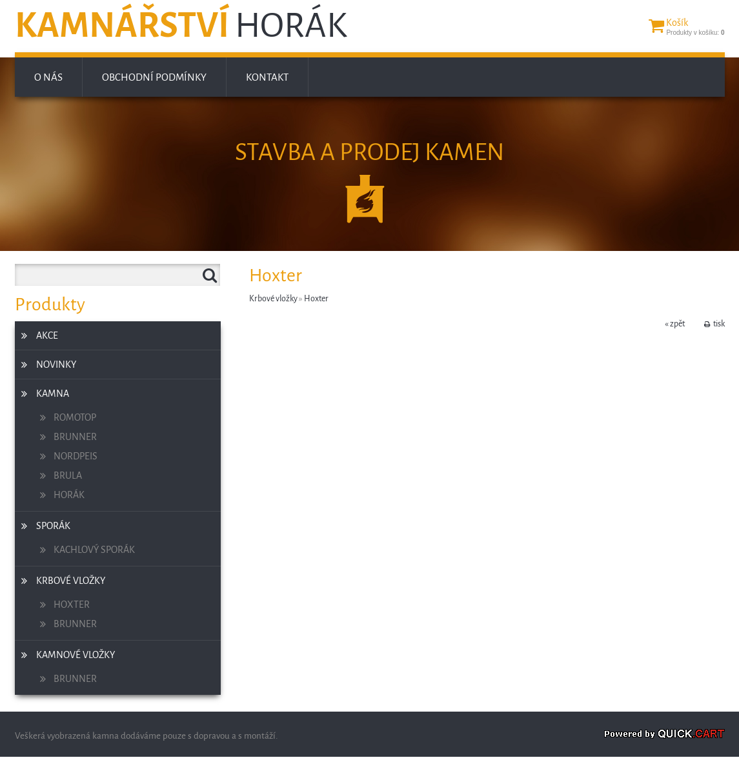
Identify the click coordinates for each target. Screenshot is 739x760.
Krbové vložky (70, 580)
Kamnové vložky (75, 655)
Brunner (75, 437)
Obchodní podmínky (154, 77)
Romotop (75, 417)
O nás (48, 77)
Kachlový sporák (94, 550)
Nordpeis (75, 456)
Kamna (52, 393)
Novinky (56, 364)
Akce (47, 335)
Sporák (53, 526)
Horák (69, 495)
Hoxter (72, 604)
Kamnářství (181, 26)
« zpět (675, 323)
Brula (68, 475)
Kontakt (267, 77)
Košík (677, 22)
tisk (719, 323)
